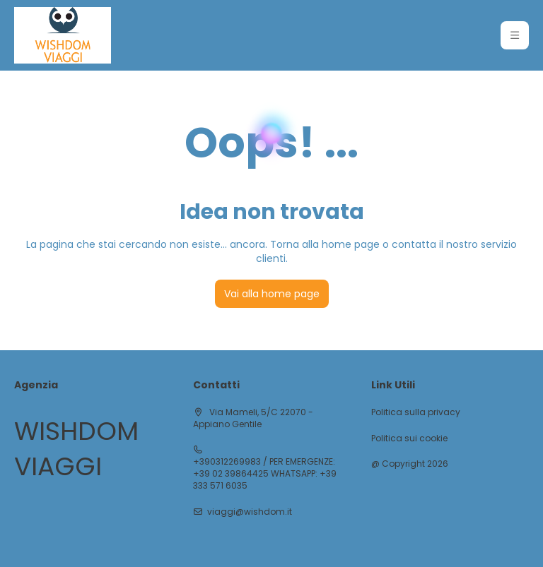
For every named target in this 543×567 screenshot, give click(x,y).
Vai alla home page (272, 294)
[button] (515, 35)
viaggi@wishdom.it (249, 512)
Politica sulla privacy (415, 412)
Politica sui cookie (409, 438)
